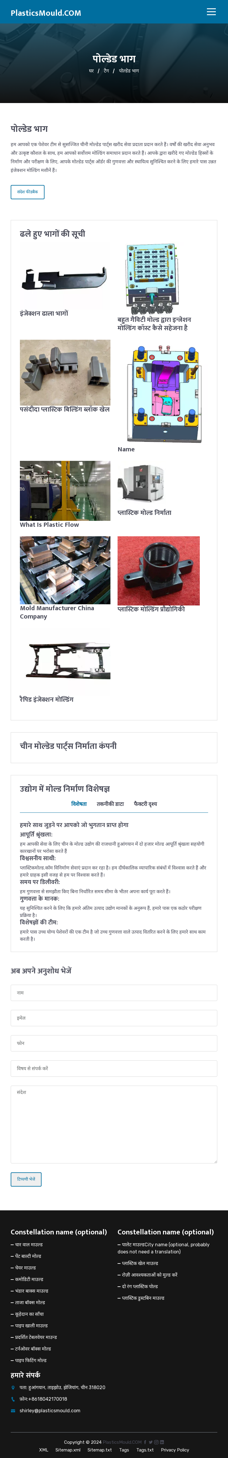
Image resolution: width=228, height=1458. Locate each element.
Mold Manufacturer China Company (58, 611)
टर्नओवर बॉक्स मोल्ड (33, 1347)
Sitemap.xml (68, 1448)
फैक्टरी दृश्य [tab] (145, 802)
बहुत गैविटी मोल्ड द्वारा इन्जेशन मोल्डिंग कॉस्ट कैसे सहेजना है (155, 323)
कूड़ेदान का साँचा (29, 1312)
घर (91, 71)
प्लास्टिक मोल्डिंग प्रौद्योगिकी (152, 608)
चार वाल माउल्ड (29, 1243)
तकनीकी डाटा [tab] (110, 802)
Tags (124, 1448)
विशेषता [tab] (79, 802)
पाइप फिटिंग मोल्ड (31, 1359)
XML (43, 1448)
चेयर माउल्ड (25, 1266)
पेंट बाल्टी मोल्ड (28, 1255)
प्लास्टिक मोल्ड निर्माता (145, 512)
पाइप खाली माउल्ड (31, 1324)
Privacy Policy (175, 1448)
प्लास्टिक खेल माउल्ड (140, 1262)
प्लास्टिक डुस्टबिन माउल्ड (143, 1296)
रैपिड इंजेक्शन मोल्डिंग (47, 698)
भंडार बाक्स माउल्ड (31, 1289)
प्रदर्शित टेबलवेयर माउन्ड (36, 1336)
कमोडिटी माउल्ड (29, 1278)
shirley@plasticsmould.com (50, 1409)
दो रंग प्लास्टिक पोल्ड (140, 1285)
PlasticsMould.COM (46, 13)
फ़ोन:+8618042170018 (43, 1397)
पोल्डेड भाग (129, 71)
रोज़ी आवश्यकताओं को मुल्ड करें (150, 1273)
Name (126, 448)
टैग (106, 71)
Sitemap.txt (100, 1448)
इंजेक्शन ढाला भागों (45, 313)
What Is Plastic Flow (50, 524)
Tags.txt (145, 1448)
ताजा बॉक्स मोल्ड (30, 1301)
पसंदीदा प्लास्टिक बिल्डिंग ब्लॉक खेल (60, 413)
